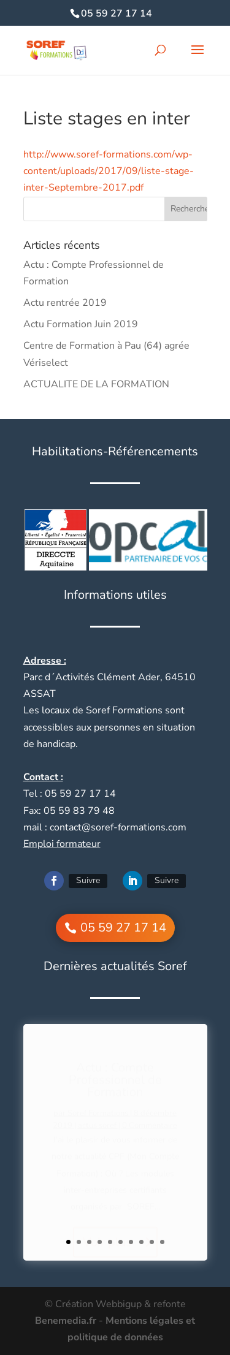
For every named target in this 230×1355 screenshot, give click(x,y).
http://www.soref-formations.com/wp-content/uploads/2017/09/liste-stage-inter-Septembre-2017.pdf (108, 171)
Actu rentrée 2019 (65, 302)
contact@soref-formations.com (118, 827)
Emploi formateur (62, 844)
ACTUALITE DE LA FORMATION (97, 384)
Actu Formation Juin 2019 (80, 324)
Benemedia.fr (65, 1320)
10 (162, 1242)
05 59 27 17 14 (116, 13)
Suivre (88, 880)
